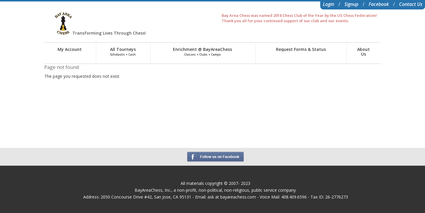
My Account (70, 49)
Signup (351, 4)
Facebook (379, 4)
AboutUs (363, 51)
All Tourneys (123, 51)
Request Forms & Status (301, 49)
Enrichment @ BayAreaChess (202, 51)
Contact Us (410, 4)
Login (328, 4)
